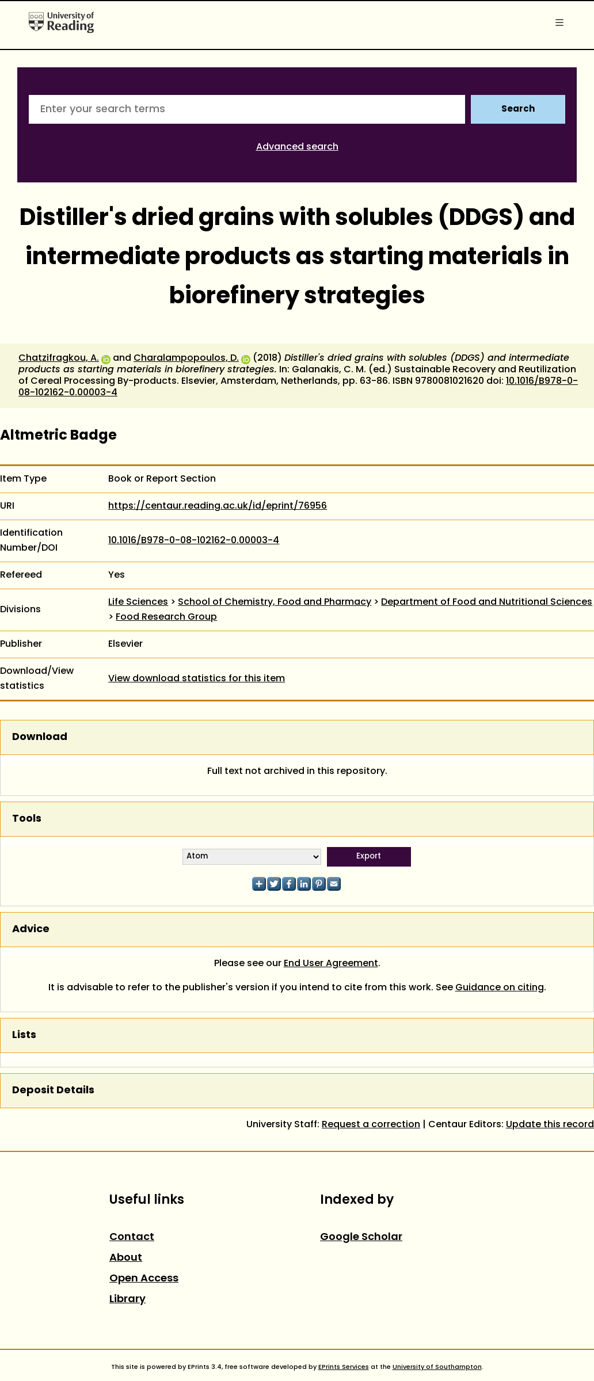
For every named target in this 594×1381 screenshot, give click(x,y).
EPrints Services (343, 1367)
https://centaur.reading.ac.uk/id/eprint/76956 (217, 506)
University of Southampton (437, 1367)
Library (127, 1299)
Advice (31, 930)
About (125, 1258)
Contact (131, 1237)
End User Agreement (331, 963)
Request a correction (371, 1124)
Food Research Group (166, 617)
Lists (24, 1035)
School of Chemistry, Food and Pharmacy (274, 602)
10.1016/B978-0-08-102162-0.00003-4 (193, 540)
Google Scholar (361, 1237)
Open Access (143, 1279)
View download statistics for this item (196, 679)
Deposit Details (53, 1091)
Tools (26, 819)
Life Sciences (138, 602)
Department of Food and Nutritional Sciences (486, 602)
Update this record (550, 1124)
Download (39, 737)
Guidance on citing (499, 988)
